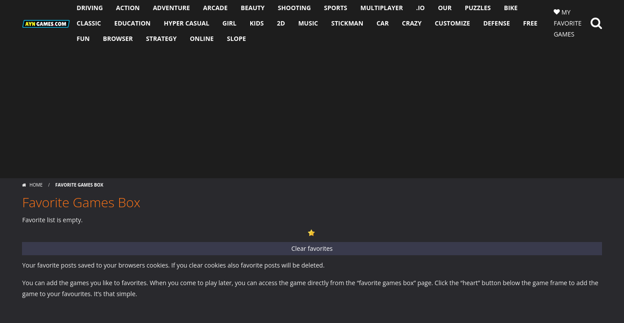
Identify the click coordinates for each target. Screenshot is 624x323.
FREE (530, 23)
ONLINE (202, 38)
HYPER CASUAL (186, 23)
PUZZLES (478, 8)
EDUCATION (132, 23)
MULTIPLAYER (382, 8)
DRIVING (90, 8)
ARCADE (215, 8)
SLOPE (236, 38)
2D (281, 23)
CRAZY (412, 23)
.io (420, 8)
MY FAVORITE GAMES (567, 23)
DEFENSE (496, 23)
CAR (382, 23)
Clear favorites (311, 248)
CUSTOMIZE (452, 23)
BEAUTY (253, 8)
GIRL (230, 23)
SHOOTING (294, 8)
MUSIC (308, 23)
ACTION (128, 8)
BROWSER (118, 38)
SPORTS (335, 8)
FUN (83, 38)
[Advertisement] (312, 112)
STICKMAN (347, 23)
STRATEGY (161, 38)
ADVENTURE (171, 8)
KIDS (257, 23)
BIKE (511, 8)
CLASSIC (89, 23)
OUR (445, 8)
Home (36, 185)
